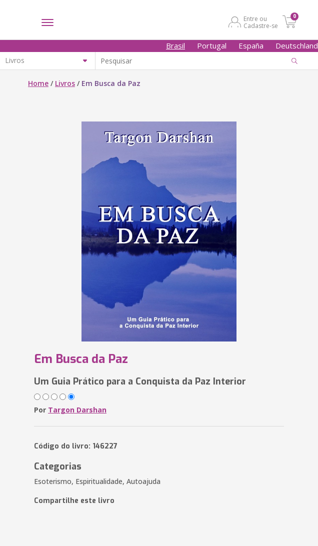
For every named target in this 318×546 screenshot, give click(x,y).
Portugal (211, 45)
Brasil (175, 45)
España (251, 45)
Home (38, 83)
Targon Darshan (77, 409)
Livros (65, 83)
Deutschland (297, 45)
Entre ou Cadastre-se (261, 22)
